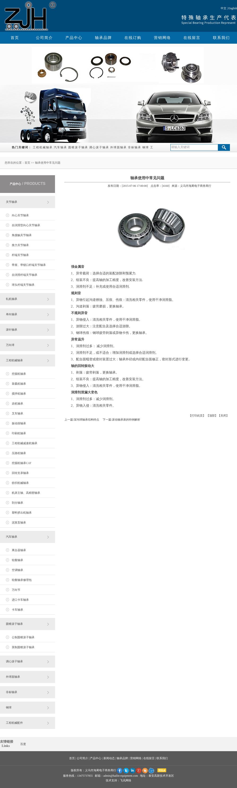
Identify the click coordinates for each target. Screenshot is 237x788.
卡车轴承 (17, 609)
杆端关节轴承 (20, 255)
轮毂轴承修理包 (22, 580)
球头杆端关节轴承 (23, 284)
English (232, 8)
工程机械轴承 (43, 147)
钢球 (145, 147)
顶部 (212, 415)
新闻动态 (109, 758)
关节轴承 (11, 202)
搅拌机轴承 (19, 393)
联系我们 (221, 38)
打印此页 (197, 415)
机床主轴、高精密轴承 (26, 492)
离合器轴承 (19, 550)
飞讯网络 (125, 780)
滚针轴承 (11, 329)
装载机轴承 (19, 383)
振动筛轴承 (19, 423)
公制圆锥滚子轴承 (23, 637)
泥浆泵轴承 (19, 522)
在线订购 (132, 38)
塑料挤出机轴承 (22, 512)
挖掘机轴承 (19, 373)
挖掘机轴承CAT (21, 463)
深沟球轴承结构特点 (86, 419)
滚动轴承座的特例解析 (126, 419)
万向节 (16, 590)
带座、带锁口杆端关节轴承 (29, 265)
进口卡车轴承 (20, 599)
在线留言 (191, 38)
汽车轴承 (60, 147)
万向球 (10, 345)
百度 (23, 744)
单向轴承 (11, 314)
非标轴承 (134, 147)
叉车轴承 (17, 413)
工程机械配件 (14, 722)
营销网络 (162, 38)
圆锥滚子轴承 (78, 147)
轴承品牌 (103, 38)
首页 (15, 38)
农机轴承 (17, 403)
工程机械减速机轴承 (24, 443)
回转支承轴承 (20, 473)
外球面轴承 (118, 147)
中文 (223, 8)
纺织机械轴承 (20, 483)
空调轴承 (17, 570)
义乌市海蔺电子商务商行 (100, 770)
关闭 (223, 415)
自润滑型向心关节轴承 (26, 225)
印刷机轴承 (19, 433)
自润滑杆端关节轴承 (24, 275)
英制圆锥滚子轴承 (23, 647)
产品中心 (73, 38)
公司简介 (44, 38)
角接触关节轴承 (22, 235)
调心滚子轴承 (99, 147)
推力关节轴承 (20, 245)
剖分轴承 (17, 502)
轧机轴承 (11, 299)
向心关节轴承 (20, 215)
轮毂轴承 (17, 560)
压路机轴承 (19, 453)
